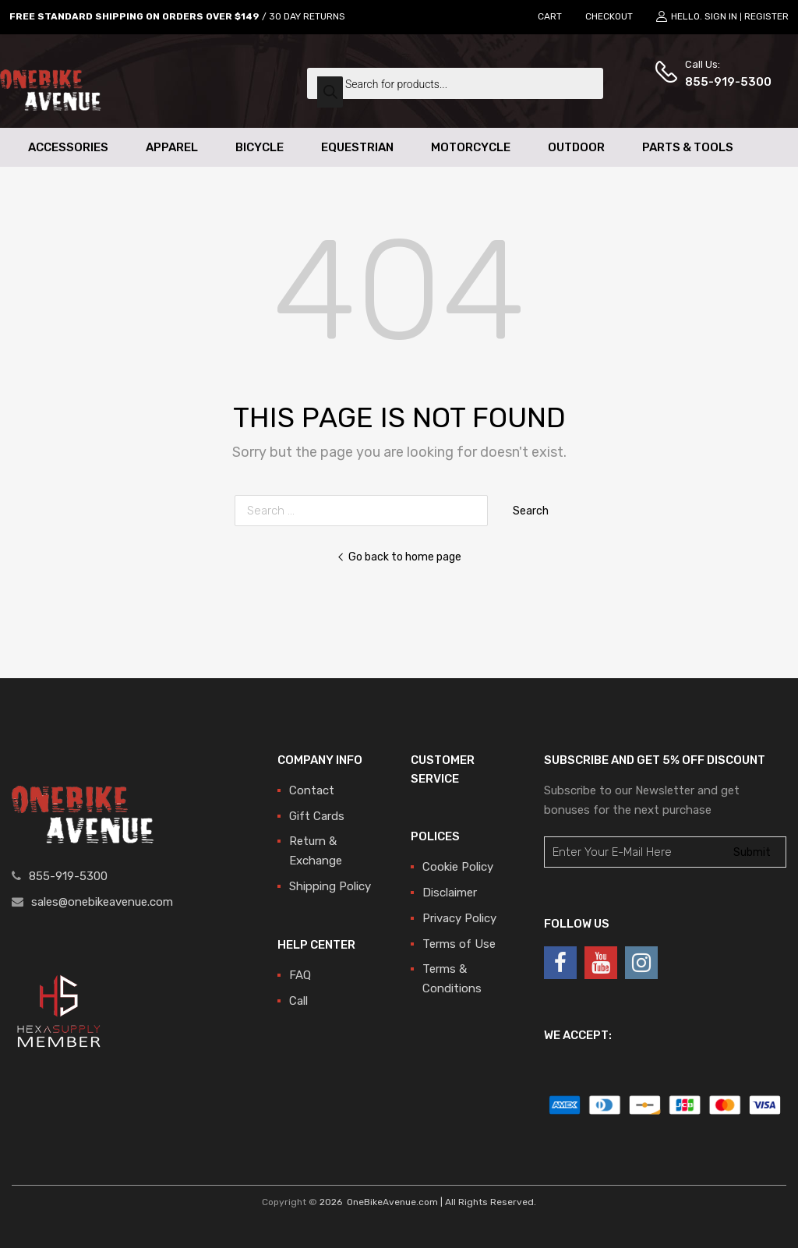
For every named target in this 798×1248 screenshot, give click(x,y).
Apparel (172, 147)
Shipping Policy (330, 886)
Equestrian (357, 147)
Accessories (68, 147)
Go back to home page (399, 556)
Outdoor (576, 147)
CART (550, 16)
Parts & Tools (687, 147)
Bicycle (259, 147)
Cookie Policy (457, 867)
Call (298, 1001)
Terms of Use (459, 944)
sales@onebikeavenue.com (102, 902)
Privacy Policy (459, 918)
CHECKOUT (609, 16)
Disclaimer (449, 893)
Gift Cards (316, 816)
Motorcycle (470, 147)
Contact (311, 790)
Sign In (720, 16)
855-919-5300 (723, 82)
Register (766, 16)
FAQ (300, 975)
